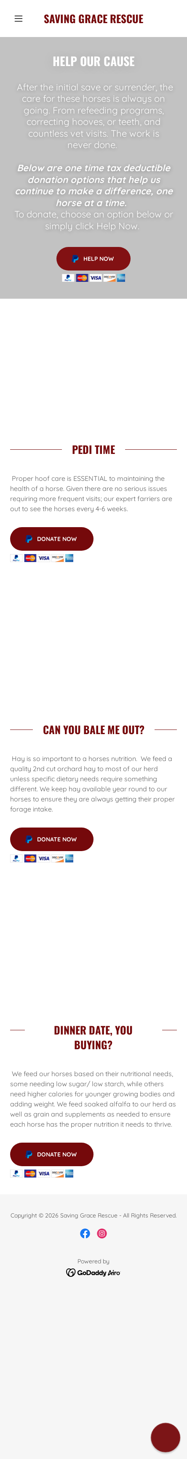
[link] (93, 18)
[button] (22, 18)
